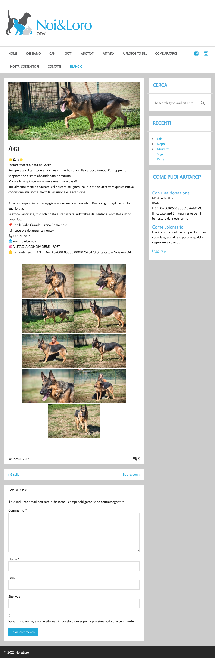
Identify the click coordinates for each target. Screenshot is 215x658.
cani (52, 53)
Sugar (161, 154)
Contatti (54, 66)
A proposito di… (135, 53)
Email (13, 578)
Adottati (87, 53)
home (13, 53)
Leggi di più (160, 251)
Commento (17, 510)
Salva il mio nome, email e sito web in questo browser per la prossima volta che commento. (71, 621)
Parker (161, 159)
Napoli (161, 144)
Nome (13, 559)
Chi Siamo (33, 53)
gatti (68, 53)
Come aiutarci (166, 53)
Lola (159, 138)
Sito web (14, 596)
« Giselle (13, 474)
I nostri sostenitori (24, 66)
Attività (108, 53)
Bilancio (75, 66)
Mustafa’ (163, 149)
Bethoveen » (131, 474)
